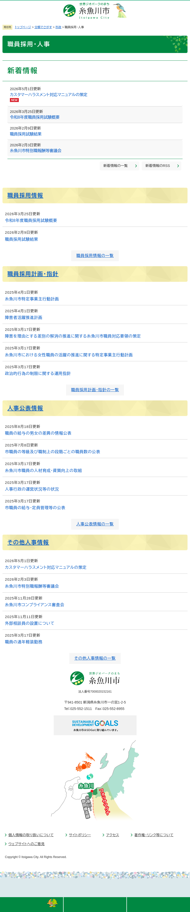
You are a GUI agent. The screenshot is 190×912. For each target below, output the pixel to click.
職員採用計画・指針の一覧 (95, 390)
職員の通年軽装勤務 (23, 642)
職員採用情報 (25, 195)
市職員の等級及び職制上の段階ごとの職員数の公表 (52, 452)
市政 (58, 27)
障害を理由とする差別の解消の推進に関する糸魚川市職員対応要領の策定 (73, 336)
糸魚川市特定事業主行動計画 (32, 299)
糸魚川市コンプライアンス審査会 (34, 605)
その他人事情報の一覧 (95, 658)
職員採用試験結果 (26, 134)
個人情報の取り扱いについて (31, 835)
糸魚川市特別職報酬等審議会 (35, 151)
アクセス (112, 835)
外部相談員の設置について (29, 623)
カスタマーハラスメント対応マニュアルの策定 (48, 95)
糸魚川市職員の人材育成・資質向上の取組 (43, 471)
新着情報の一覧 (115, 166)
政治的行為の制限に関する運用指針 (38, 373)
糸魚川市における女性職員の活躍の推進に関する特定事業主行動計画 (69, 355)
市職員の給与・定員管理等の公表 (35, 508)
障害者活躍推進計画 (23, 317)
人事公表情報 (25, 408)
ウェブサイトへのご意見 (26, 844)
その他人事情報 (28, 542)
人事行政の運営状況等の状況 (32, 489)
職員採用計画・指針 (33, 274)
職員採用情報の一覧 (95, 256)
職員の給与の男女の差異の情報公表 (38, 433)
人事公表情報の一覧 (95, 524)
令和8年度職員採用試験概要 (35, 117)
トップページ (23, 27)
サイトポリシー (80, 835)
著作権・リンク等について (153, 835)
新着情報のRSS (157, 166)
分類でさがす (43, 27)
